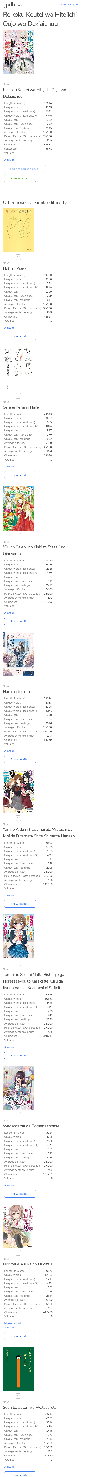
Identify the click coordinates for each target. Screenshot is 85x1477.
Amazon (9, 160)
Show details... (20, 336)
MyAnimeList (12, 1323)
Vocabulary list (20, 178)
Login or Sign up (69, 4)
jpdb (9, 4)
